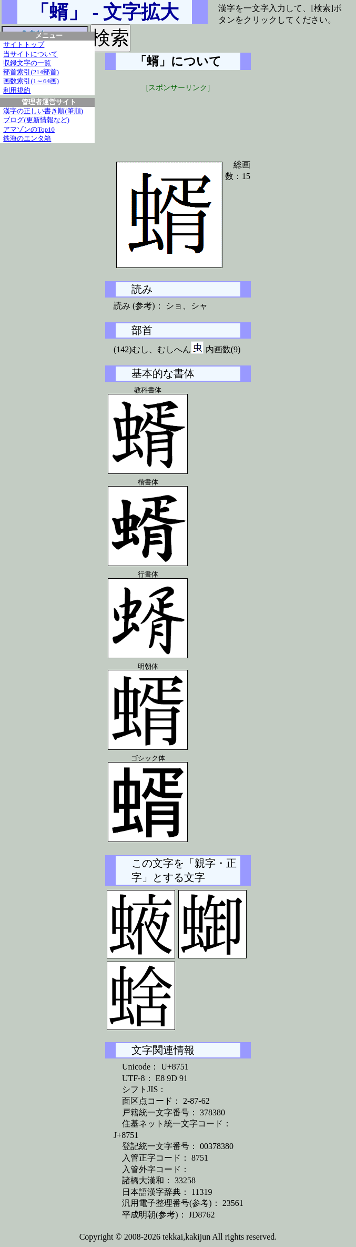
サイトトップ (23, 44)
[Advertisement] (184, 119)
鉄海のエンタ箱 (27, 138)
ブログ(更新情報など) (36, 120)
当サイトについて (30, 54)
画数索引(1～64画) (31, 81)
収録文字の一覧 (27, 63)
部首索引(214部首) (31, 72)
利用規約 (16, 90)
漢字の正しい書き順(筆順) (43, 111)
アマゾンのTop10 (29, 129)
